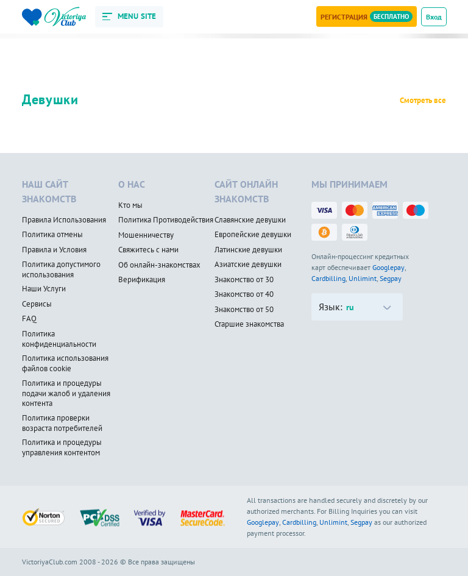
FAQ (29, 319)
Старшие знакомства (249, 324)
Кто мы (130, 205)
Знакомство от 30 (244, 280)
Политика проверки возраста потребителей (62, 423)
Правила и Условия (54, 250)
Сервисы (37, 304)
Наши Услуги (44, 289)
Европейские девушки (252, 235)
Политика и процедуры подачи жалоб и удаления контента (66, 393)
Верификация (141, 280)
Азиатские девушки (248, 264)
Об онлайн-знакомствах (159, 265)
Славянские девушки (250, 220)
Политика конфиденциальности (59, 339)
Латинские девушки (248, 250)
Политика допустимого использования (61, 270)
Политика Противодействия (165, 220)
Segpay (391, 278)
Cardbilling (328, 278)
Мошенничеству (146, 235)
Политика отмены (52, 235)
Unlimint (363, 278)
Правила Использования (64, 220)
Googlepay (388, 267)
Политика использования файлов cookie (65, 364)
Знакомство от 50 (244, 310)
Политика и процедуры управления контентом (62, 448)
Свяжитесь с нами (148, 250)
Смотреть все (423, 100)
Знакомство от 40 (244, 294)
